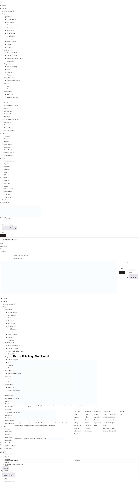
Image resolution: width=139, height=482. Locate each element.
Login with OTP (8, 475)
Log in (6, 468)
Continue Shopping (9, 228)
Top (1, 442)
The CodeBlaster (41, 438)
